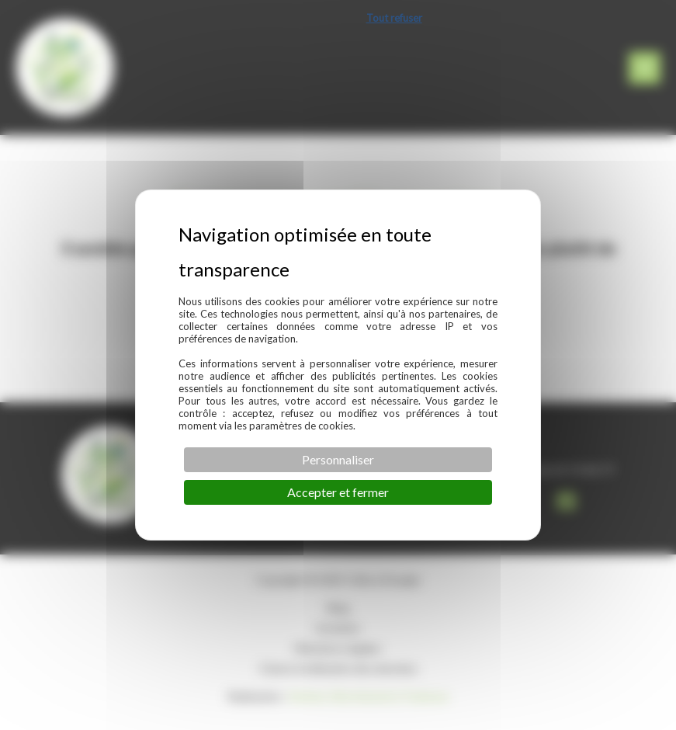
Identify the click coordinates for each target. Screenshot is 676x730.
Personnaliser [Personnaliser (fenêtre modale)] (338, 459)
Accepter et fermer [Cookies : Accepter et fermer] (338, 492)
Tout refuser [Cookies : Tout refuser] (394, 18)
